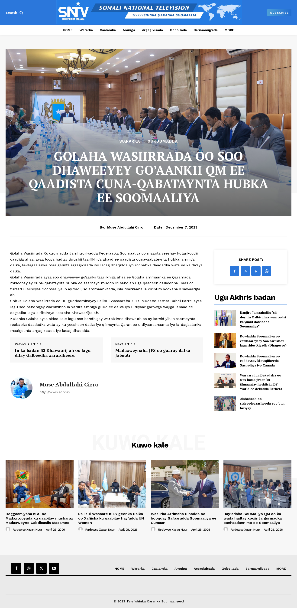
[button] (15, 12)
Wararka (129, 141)
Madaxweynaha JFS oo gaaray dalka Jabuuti (152, 353)
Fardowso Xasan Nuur (27, 529)
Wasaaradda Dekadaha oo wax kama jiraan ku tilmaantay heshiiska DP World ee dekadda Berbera (261, 382)
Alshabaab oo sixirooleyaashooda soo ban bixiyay (262, 403)
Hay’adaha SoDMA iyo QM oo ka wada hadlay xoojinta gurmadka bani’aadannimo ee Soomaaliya (252, 518)
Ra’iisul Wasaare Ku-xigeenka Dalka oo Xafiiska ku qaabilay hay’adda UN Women (111, 518)
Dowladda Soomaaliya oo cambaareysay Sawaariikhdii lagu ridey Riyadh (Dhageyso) (263, 340)
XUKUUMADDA (163, 141)
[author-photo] (9, 529)
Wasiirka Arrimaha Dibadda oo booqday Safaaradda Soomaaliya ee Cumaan (183, 518)
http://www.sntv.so (54, 392)
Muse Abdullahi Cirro (125, 227)
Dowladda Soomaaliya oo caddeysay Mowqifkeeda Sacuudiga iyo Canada (260, 360)
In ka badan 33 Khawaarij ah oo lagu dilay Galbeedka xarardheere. (52, 353)
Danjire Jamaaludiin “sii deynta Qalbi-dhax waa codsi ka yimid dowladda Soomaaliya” (263, 319)
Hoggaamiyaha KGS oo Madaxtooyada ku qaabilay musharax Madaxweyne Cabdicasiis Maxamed (39, 518)
